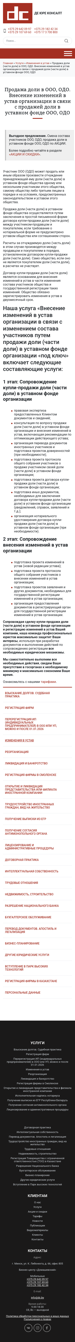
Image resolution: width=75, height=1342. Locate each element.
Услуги (19, 63)
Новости (37, 1220)
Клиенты (37, 1234)
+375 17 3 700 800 (45, 32)
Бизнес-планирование (22, 943)
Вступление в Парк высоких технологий (26, 968)
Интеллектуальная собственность (31, 871)
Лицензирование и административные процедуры (29, 847)
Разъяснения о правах (37, 1319)
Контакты (38, 1239)
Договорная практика (22, 860)
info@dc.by (37, 1297)
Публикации (37, 1225)
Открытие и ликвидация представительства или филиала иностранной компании (31, 789)
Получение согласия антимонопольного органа (26, 832)
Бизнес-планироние (37, 1175)
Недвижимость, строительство (29, 894)
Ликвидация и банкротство (26, 763)
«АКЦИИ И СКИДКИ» (24, 154)
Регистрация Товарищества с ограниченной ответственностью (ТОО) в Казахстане (37, 1160)
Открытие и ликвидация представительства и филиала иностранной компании (37, 1089)
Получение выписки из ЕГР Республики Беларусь (37, 1100)
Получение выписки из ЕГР (25, 819)
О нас (37, 1202)
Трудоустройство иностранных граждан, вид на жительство (29, 806)
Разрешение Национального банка (32, 905)
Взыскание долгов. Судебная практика (27, 695)
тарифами (48, 682)
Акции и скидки (37, 1211)
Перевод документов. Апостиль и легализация (30, 930)
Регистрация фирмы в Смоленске (30, 775)
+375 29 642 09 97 (19, 29)
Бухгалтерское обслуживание (28, 917)
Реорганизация (17, 752)
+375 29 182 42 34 (45, 29)
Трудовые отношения (21, 882)
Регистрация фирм (19, 707)
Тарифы (37, 1216)
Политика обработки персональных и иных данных (37, 1316)
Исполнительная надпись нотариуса (37, 1095)
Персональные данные (22, 992)
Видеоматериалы (37, 1230)
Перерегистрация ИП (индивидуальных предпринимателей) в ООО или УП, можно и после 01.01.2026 (31, 724)
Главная (8, 63)
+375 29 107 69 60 (19, 32)
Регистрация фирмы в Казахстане (31, 981)
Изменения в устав (37, 63)
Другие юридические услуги (27, 955)
